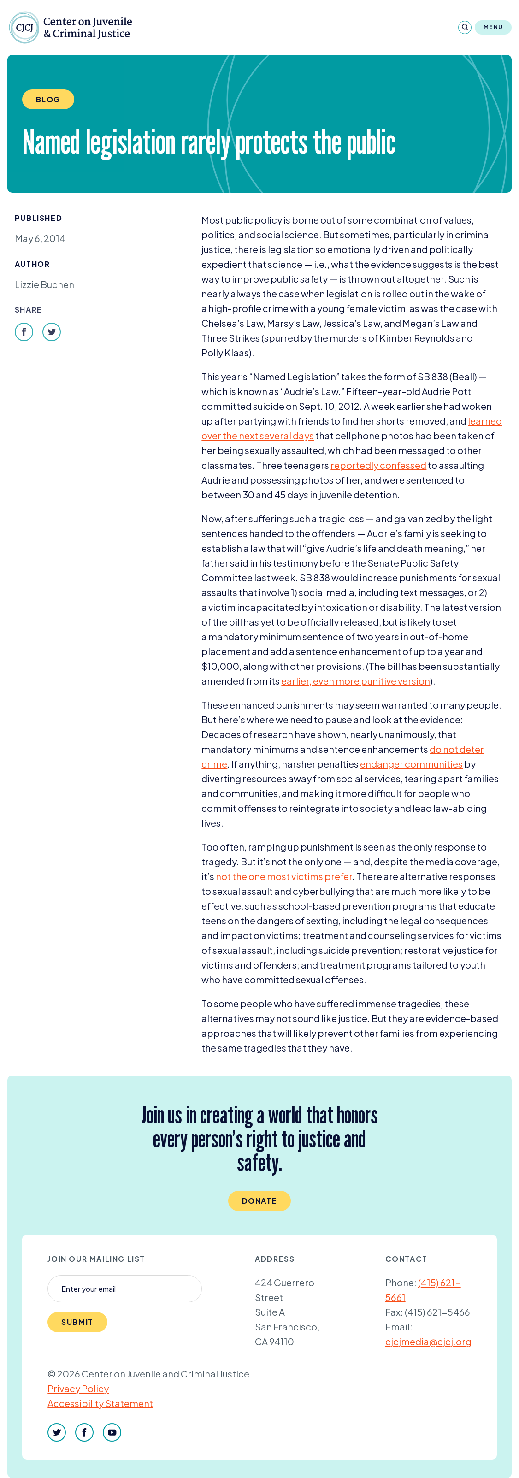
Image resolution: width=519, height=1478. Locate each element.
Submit (77, 1322)
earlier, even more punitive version (355, 680)
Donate (259, 1201)
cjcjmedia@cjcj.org (428, 1341)
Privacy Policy (78, 1388)
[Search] (465, 27)
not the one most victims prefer (284, 876)
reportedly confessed (378, 465)
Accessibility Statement (100, 1403)
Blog (48, 99)
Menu (493, 27)
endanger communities (411, 763)
